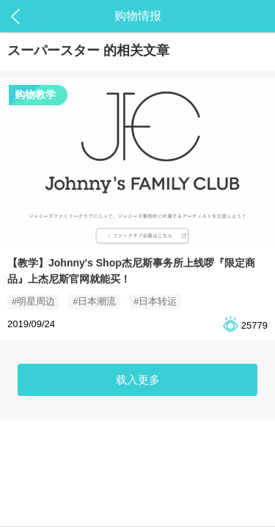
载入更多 (138, 379)
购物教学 (35, 94)
